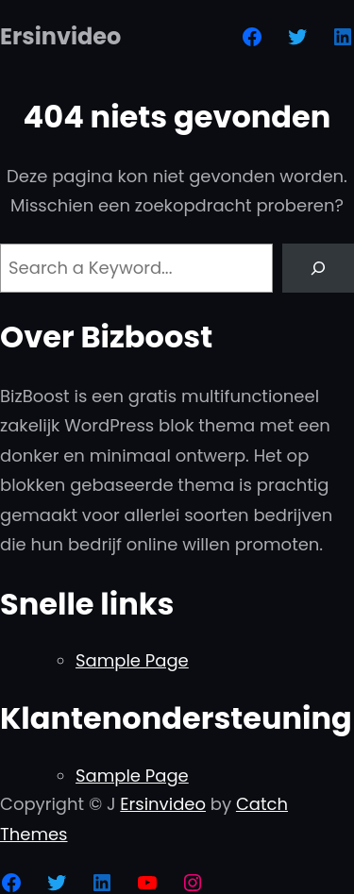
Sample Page (132, 660)
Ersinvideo (60, 36)
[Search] (318, 268)
